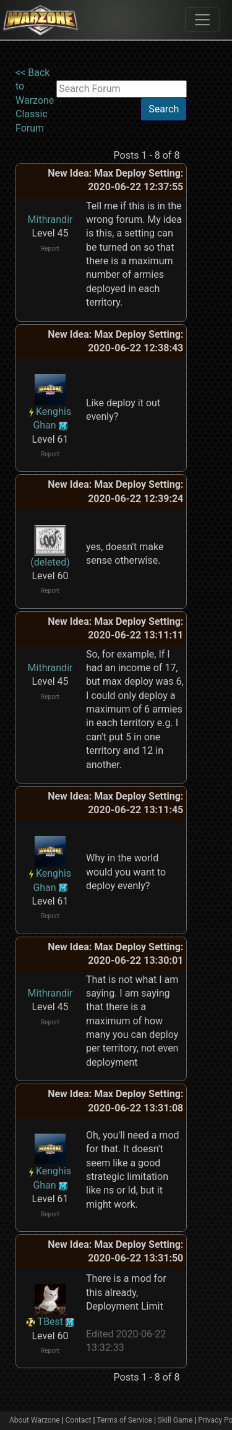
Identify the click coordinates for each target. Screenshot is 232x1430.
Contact (79, 1420)
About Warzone (34, 1420)
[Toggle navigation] (202, 19)
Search (163, 109)
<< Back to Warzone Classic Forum (34, 100)
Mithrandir (50, 219)
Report (50, 248)
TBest (51, 1322)
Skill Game (175, 1420)
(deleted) (50, 562)
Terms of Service (124, 1420)
